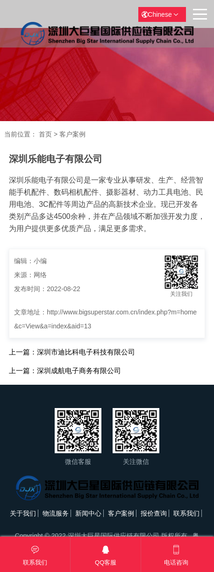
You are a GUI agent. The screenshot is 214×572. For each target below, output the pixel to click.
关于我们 (23, 513)
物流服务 (56, 513)
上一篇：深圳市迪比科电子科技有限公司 (72, 352)
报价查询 (154, 513)
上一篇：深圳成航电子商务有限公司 (65, 371)
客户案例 (72, 134)
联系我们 (186, 513)
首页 (45, 134)
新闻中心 (88, 513)
